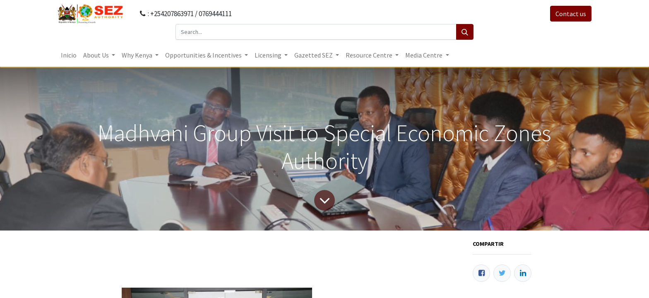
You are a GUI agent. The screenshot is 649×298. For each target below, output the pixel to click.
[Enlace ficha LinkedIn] (522, 273)
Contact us (570, 14)
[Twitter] (502, 273)
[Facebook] (481, 273)
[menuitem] (69, 55)
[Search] (465, 32)
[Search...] (316, 32)
